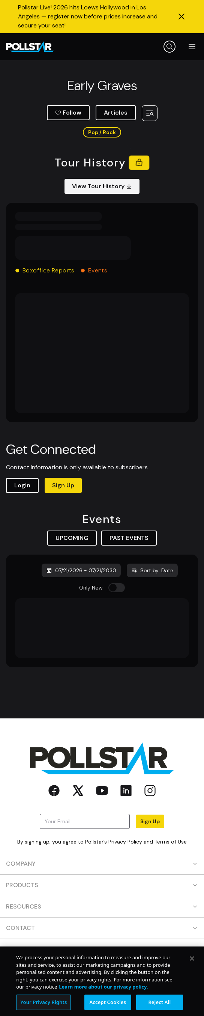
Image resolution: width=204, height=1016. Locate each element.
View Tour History (102, 186)
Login (22, 485)
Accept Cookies (107, 1007)
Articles (116, 112)
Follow (68, 112)
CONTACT (102, 928)
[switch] (116, 587)
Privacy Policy (125, 841)
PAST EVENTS (129, 538)
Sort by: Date (152, 570)
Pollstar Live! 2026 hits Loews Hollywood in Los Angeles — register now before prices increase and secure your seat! (88, 16)
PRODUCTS (102, 885)
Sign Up (63, 485)
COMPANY (102, 864)
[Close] (192, 964)
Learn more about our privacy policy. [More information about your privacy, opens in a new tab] (103, 992)
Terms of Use (170, 841)
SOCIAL (102, 949)
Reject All (159, 1007)
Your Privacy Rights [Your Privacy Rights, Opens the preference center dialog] (43, 1007)
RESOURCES (102, 906)
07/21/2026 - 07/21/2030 (81, 570)
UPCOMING (72, 538)
